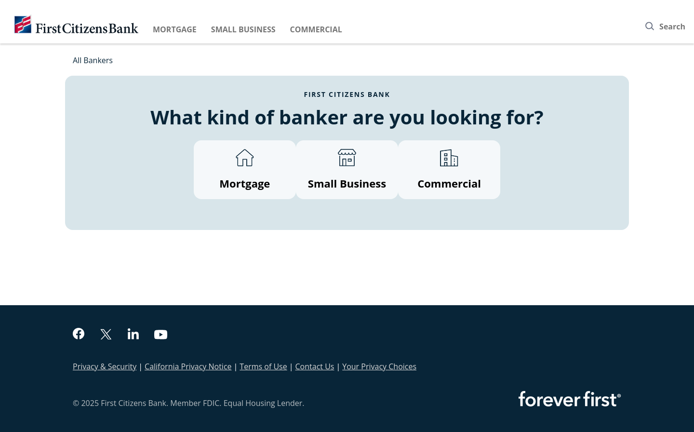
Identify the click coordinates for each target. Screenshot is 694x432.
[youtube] (161, 336)
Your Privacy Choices (379, 366)
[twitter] (106, 335)
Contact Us (314, 366)
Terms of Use (263, 366)
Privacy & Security (104, 366)
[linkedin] (133, 335)
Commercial (316, 29)
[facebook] (78, 335)
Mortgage (175, 29)
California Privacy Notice (188, 366)
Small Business (243, 29)
